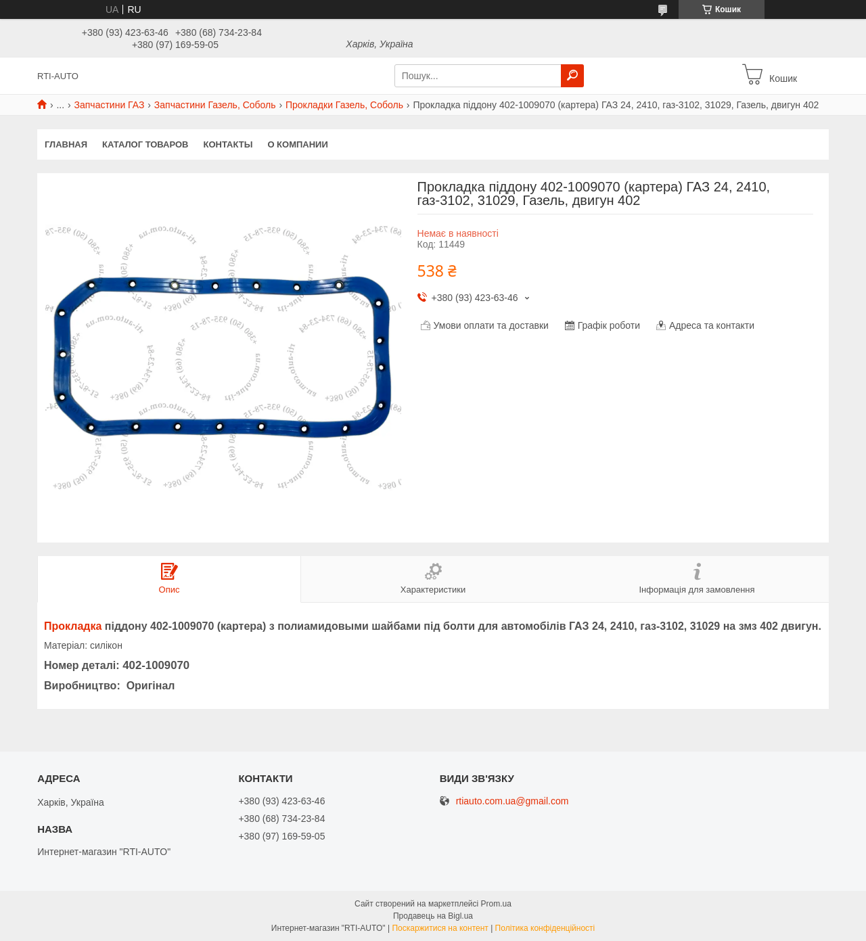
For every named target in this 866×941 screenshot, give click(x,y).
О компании (297, 144)
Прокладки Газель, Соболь (344, 104)
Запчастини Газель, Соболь (215, 104)
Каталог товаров (145, 144)
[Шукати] (572, 75)
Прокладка (72, 626)
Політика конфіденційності (545, 928)
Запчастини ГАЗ (109, 104)
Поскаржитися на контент (440, 928)
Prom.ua (496, 904)
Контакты (228, 144)
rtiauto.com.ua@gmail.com (512, 801)
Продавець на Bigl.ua (433, 916)
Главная (66, 144)
